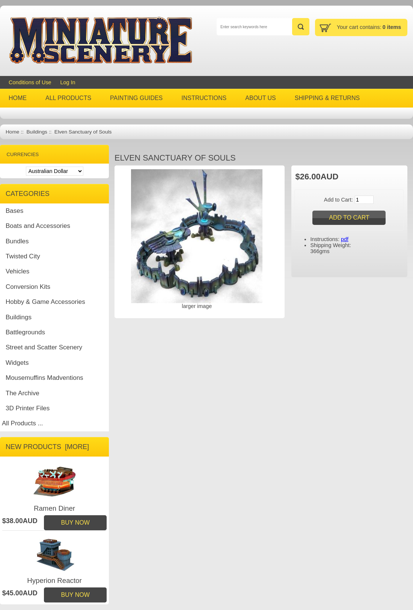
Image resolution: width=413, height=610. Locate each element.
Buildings (36, 132)
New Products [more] (47, 447)
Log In (67, 82)
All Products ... (22, 423)
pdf (344, 239)
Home (12, 132)
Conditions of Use (30, 82)
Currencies (23, 154)
